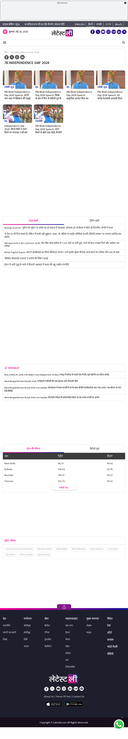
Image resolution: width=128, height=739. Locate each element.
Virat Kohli (113, 549)
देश (36, 87)
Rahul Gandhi (26, 554)
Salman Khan (43, 554)
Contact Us (78, 696)
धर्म (66, 660)
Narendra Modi (44, 549)
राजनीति (39, 121)
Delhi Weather (79, 549)
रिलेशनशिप (70, 667)
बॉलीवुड (27, 626)
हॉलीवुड (27, 633)
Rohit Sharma (96, 549)
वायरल (110, 639)
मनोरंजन (28, 618)
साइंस (88, 633)
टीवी (26, 639)
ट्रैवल (67, 633)
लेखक (89, 626)
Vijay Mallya (61, 549)
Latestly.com (60, 722)
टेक (109, 625)
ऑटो (109, 632)
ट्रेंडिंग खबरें (94, 221)
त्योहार (68, 653)
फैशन (67, 639)
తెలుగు (118, 24)
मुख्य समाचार (92, 618)
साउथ (26, 646)
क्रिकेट (47, 626)
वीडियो (110, 654)
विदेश (110, 618)
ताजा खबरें (33, 221)
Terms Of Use (63, 696)
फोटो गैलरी (112, 647)
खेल (46, 618)
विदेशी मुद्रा (94, 449)
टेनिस (47, 633)
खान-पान (69, 626)
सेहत (67, 646)
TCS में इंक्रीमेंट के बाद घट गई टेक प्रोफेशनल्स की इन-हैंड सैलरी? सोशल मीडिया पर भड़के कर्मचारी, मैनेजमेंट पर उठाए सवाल (54, 24)
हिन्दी (90, 24)
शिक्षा (5, 639)
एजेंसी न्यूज (9, 87)
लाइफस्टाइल (71, 618)
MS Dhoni (10, 554)
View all (64, 488)
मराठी (99, 24)
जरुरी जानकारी (9, 633)
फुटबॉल (48, 639)
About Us (49, 696)
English (79, 24)
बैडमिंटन (48, 646)
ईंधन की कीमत (33, 449)
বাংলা (108, 24)
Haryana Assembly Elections (19, 549)
